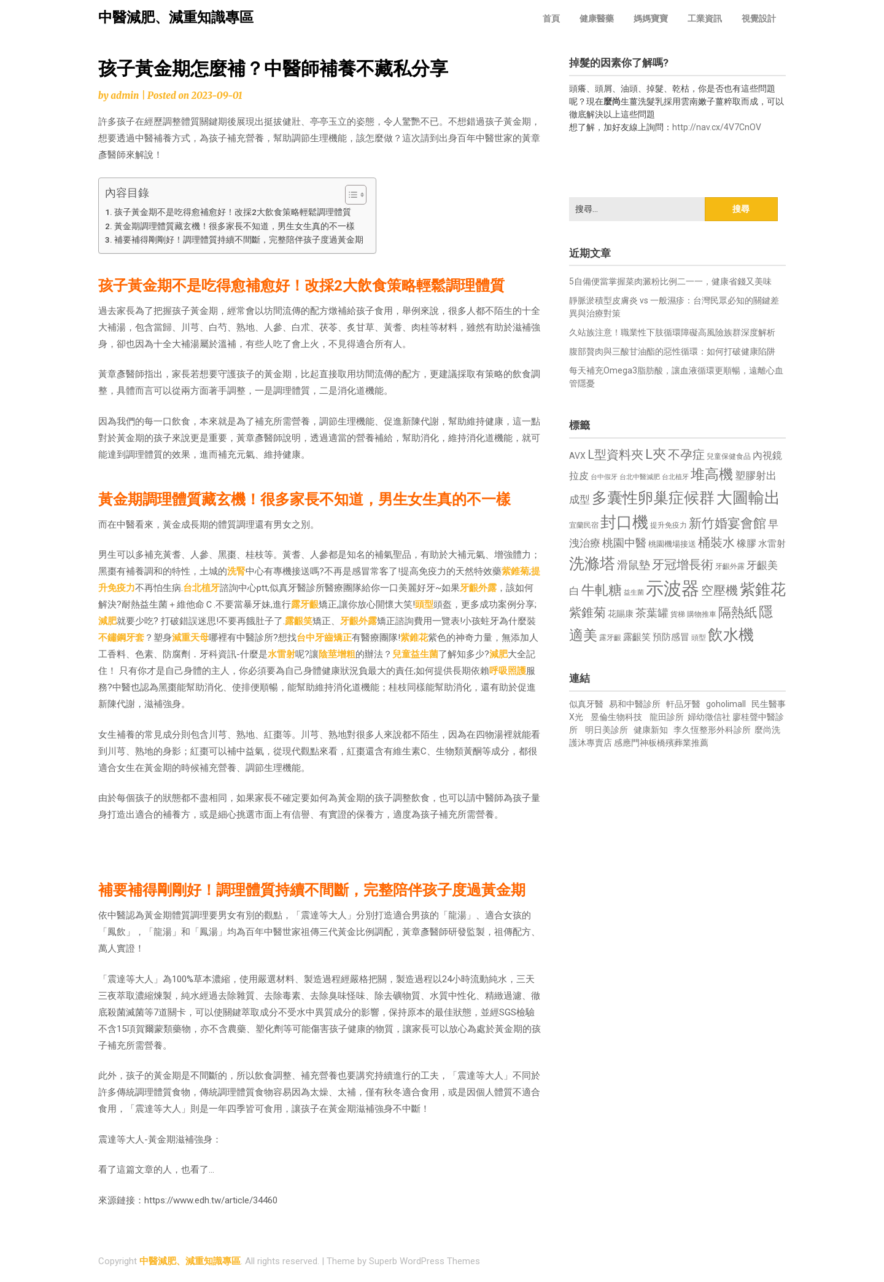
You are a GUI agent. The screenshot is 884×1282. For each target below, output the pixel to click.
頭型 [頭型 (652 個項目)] (698, 637)
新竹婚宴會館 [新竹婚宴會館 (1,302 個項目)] (727, 523)
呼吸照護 (507, 670)
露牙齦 (305, 604)
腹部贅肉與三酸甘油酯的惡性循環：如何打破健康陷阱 (672, 351)
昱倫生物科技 (616, 717)
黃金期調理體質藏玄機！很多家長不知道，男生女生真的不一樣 (234, 226)
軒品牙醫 (683, 704)
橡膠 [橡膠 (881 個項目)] (746, 543)
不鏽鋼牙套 (121, 637)
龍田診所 (666, 717)
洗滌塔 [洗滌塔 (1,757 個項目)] (592, 564)
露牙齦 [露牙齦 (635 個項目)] (610, 637)
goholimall (726, 704)
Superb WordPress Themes (424, 1261)
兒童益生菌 (415, 654)
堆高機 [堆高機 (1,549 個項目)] (712, 474)
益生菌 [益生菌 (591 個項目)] (634, 592)
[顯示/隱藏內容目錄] (349, 194)
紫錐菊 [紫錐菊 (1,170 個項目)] (587, 613)
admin (124, 95)
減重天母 (190, 637)
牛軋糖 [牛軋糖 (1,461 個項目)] (601, 590)
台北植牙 (201, 587)
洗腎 (236, 571)
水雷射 (281, 654)
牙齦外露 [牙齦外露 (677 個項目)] (730, 566)
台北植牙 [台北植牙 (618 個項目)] (675, 477)
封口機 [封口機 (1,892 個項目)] (624, 522)
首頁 (551, 18)
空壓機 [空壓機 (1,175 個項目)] (719, 591)
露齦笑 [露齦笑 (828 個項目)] (637, 637)
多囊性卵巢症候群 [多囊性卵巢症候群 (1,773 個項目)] (653, 498)
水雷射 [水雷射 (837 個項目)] (772, 543)
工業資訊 (705, 18)
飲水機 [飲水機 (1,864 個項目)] (731, 634)
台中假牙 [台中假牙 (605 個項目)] (604, 477)
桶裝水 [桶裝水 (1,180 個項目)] (716, 543)
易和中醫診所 (635, 704)
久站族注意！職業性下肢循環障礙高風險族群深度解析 (672, 332)
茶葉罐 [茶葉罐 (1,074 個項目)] (652, 612)
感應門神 (631, 743)
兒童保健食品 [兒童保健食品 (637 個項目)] (729, 456)
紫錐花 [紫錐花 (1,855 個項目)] (763, 589)
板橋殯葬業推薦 (678, 743)
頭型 (424, 604)
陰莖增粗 (337, 654)
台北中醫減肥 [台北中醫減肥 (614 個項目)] (639, 477)
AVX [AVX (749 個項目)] (577, 456)
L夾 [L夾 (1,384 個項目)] (655, 454)
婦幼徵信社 (710, 717)
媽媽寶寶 (651, 18)
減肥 (107, 621)
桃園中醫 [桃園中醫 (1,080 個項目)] (624, 542)
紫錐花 (414, 637)
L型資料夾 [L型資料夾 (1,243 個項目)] (615, 454)
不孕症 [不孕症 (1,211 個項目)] (686, 455)
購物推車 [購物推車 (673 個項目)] (701, 614)
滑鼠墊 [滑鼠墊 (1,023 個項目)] (633, 565)
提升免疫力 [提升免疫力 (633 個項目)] (668, 525)
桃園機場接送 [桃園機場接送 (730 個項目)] (672, 544)
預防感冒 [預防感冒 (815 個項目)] (671, 637)
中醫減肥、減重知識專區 (176, 17)
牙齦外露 (478, 587)
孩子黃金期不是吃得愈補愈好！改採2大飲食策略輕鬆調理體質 (232, 212)
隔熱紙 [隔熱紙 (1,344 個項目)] (737, 612)
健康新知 (651, 730)
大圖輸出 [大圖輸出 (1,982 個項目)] (748, 497)
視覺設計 (759, 18)
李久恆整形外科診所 (713, 730)
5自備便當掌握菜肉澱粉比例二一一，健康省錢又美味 (670, 281)
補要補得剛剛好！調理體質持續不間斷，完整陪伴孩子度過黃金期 (238, 239)
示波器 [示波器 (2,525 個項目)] (672, 588)
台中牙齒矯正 (324, 637)
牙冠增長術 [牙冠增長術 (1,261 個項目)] (682, 564)
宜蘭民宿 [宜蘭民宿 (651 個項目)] (584, 525)
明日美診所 (605, 730)
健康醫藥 (597, 18)
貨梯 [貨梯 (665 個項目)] (677, 614)
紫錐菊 (515, 571)
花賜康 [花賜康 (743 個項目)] (621, 614)
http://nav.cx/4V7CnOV (716, 127)
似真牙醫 (586, 704)
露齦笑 (298, 621)
